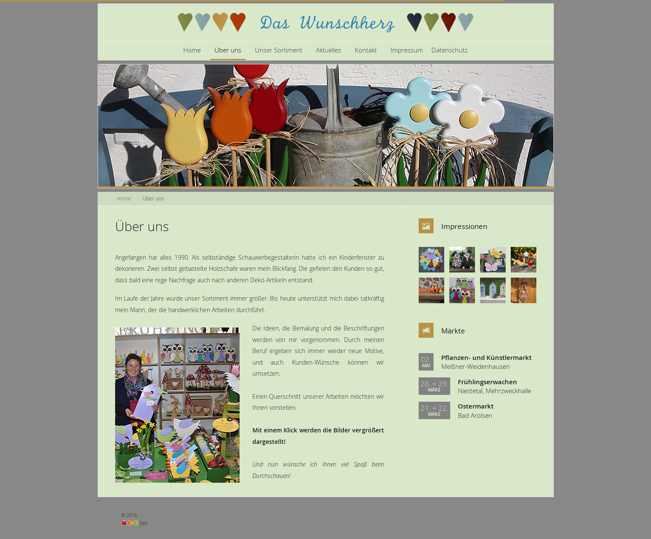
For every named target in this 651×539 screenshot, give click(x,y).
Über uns (227, 50)
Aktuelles (328, 50)
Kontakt (366, 50)
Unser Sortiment (278, 50)
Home (192, 50)
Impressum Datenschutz (429, 50)
